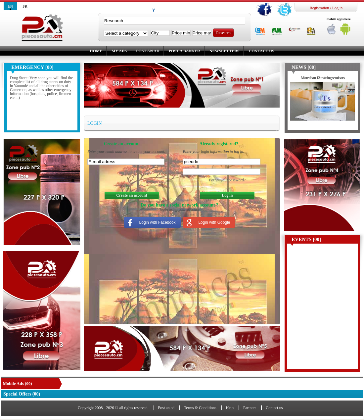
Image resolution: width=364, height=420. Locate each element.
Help (230, 407)
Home (96, 51)
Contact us (261, 51)
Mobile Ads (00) (17, 383)
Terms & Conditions (200, 407)
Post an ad (147, 51)
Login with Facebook (157, 222)
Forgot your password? (227, 180)
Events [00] (306, 239)
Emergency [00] (32, 67)
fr (25, 6)
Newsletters (224, 51)
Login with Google (214, 222)
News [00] (304, 67)
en (10, 6)
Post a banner (184, 51)
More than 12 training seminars (322, 77)
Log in (337, 8)
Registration (319, 8)
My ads (119, 51)
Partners (249, 407)
